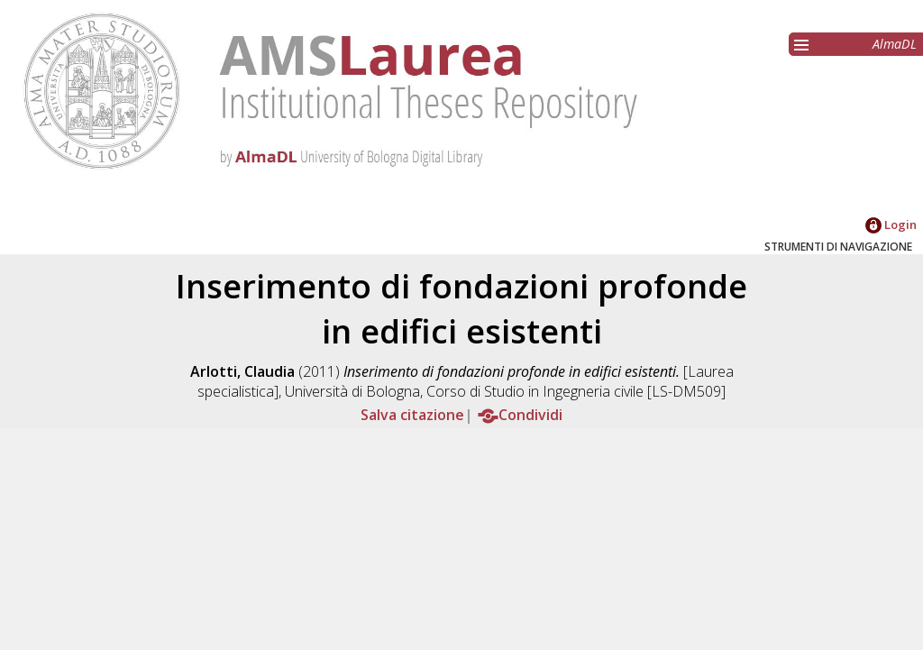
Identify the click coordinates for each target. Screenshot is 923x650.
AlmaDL (895, 43)
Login (891, 224)
